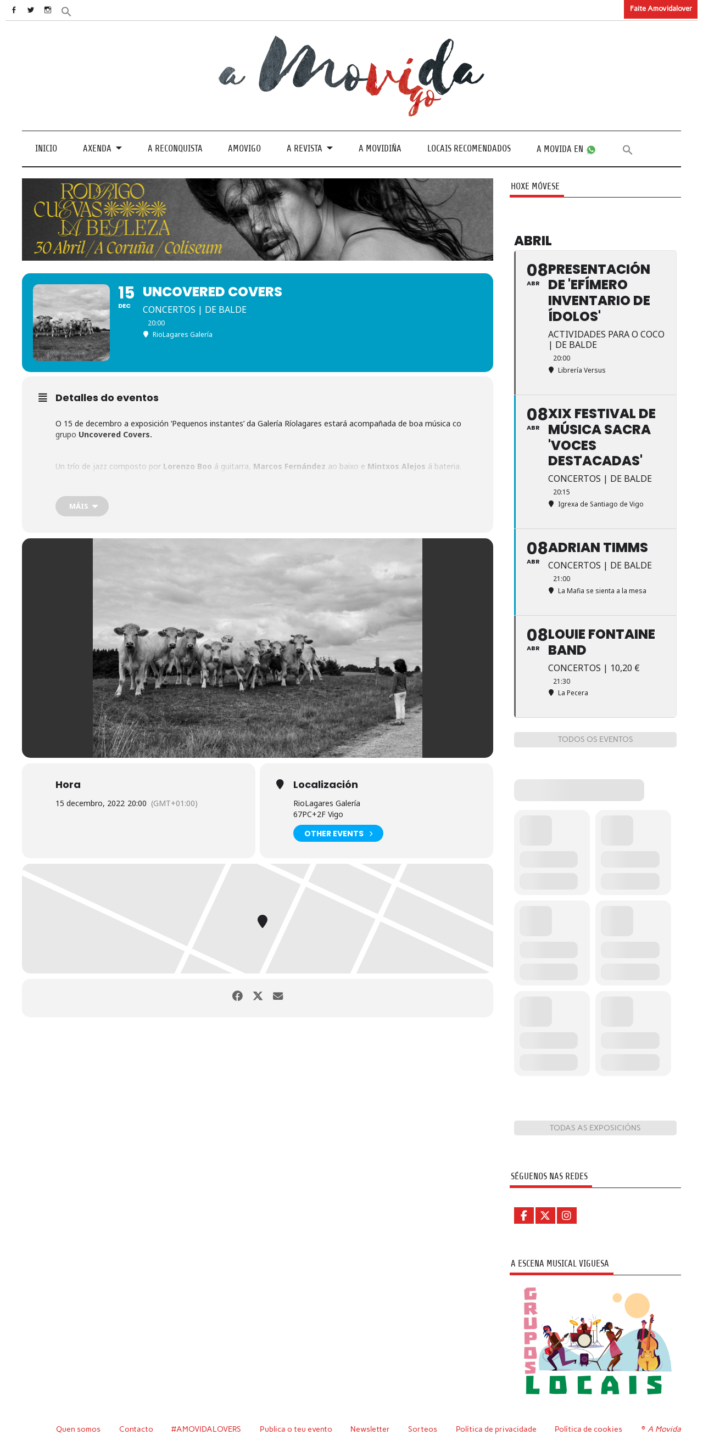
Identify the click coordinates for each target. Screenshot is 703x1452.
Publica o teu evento (297, 1429)
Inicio (46, 148)
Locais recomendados (469, 148)
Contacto (136, 1429)
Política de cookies (590, 1429)
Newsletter (372, 1429)
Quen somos (78, 1429)
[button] (81, 10)
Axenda (97, 148)
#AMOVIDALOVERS (207, 1429)
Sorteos (424, 1429)
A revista (304, 148)
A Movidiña (380, 148)
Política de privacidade (497, 1429)
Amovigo (244, 148)
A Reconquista (175, 148)
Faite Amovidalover (661, 8)
